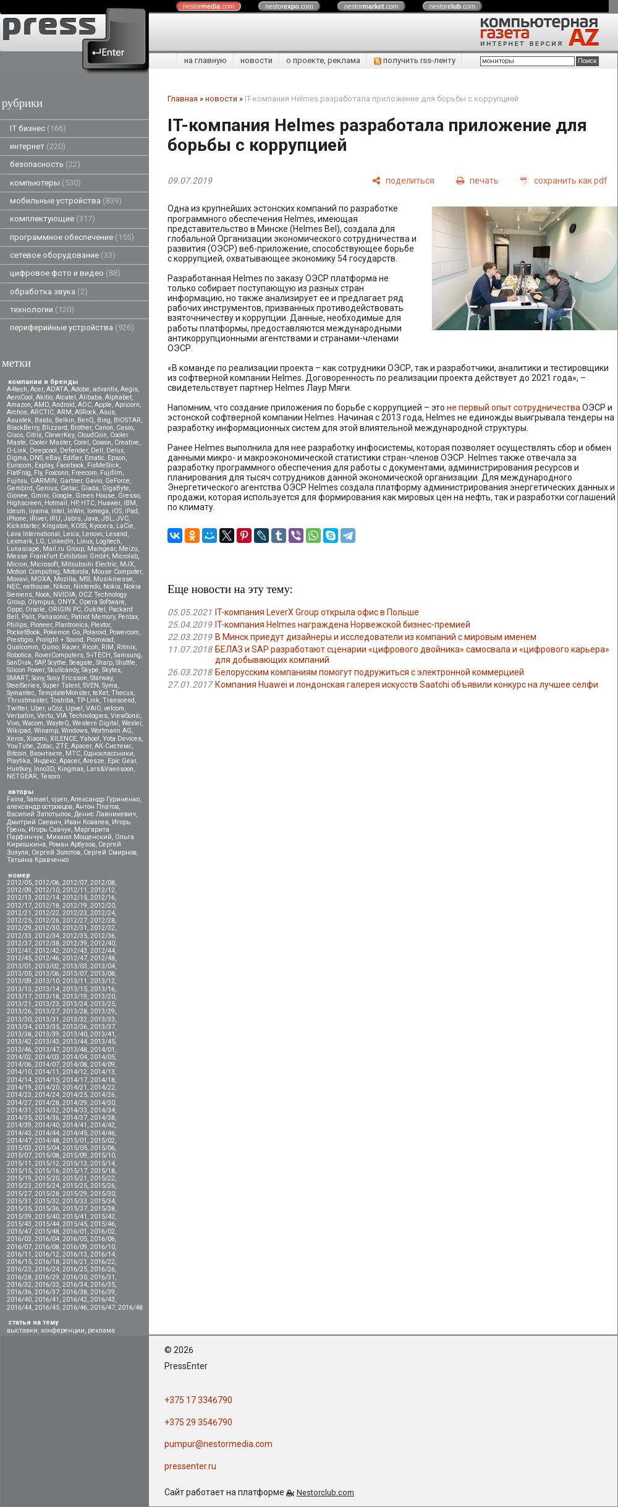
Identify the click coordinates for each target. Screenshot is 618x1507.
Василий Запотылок (39, 814)
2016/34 (74, 1285)
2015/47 (19, 1231)
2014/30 (102, 1103)
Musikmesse (113, 579)
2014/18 (102, 1080)
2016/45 (47, 1308)
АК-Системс (113, 746)
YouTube (20, 746)
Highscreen (24, 503)
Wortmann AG (111, 731)
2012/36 (102, 936)
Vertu (45, 716)
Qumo (50, 647)
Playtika (18, 761)
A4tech (17, 389)
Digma (17, 458)
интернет (38, 146)
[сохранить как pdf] (563, 180)
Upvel (74, 708)
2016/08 (47, 1247)
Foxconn (57, 473)
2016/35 (102, 1285)
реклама (101, 1330)
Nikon (61, 587)
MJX (127, 564)
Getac (69, 488)
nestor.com (209, 6)
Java (91, 518)
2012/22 (47, 913)
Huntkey (19, 769)
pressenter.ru (190, 1466)
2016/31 (102, 1277)
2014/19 (19, 1087)
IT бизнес (38, 128)
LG (40, 541)
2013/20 (102, 997)
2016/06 (102, 1239)
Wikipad (19, 731)
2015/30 (102, 1194)
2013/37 (102, 1027)
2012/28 (102, 920)
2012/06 (47, 883)
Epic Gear (122, 761)
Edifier (72, 458)
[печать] (477, 180)
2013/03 (74, 966)
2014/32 (47, 1110)
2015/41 (74, 1217)
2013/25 (102, 1004)
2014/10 (19, 1072)
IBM (130, 503)
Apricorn (127, 405)
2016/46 (74, 1308)
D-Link (17, 450)
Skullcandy (63, 670)
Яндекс (44, 761)
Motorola (75, 572)
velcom (114, 708)
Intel (57, 511)
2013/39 (47, 1034)
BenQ (85, 420)
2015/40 (47, 1217)
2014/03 (47, 1057)
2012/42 (47, 951)
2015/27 (19, 1194)
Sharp (104, 663)
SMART (17, 678)
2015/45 (74, 1224)
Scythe (57, 663)
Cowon (101, 442)
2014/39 (19, 1125)
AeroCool (20, 397)
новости (256, 60)
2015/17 (74, 1171)
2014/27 (19, 1103)
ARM (64, 412)
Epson (116, 458)
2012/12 (102, 890)
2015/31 (19, 1201)
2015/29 (74, 1194)
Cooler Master (49, 442)
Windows (74, 731)
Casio (124, 428)
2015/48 (47, 1231)
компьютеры (45, 182)
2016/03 (19, 1239)
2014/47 (19, 1141)
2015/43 (19, 1224)
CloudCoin (92, 435)
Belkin (64, 420)
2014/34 (102, 1110)
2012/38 (47, 943)
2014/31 (19, 1110)
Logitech (108, 541)
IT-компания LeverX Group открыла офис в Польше (317, 612)
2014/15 (47, 1080)
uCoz (55, 708)
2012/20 (102, 906)
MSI (84, 579)
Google (62, 496)
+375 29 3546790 (198, 1422)
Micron (17, 564)
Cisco (15, 435)
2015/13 (74, 1163)
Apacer (69, 761)
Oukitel (95, 609)
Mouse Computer (116, 572)
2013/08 (102, 974)
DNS (36, 458)
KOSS (79, 526)
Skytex (111, 670)
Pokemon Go (61, 632)
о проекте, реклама (323, 60)
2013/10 (47, 981)
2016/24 (47, 1269)
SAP (39, 663)
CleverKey (59, 435)
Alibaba (90, 397)
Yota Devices (122, 739)
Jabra (72, 518)
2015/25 (74, 1186)
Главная (182, 98)
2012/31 (74, 928)
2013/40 (74, 1034)
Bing (104, 420)
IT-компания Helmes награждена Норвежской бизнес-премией (342, 625)
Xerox (15, 739)
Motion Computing (33, 572)
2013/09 (19, 981)
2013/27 (47, 1011)
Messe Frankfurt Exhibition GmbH (58, 556)
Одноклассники (108, 753)
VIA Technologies (82, 716)
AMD (41, 405)
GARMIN (43, 481)
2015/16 (47, 1171)
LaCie (124, 526)
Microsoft (44, 564)
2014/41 (74, 1125)
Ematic (94, 458)
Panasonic (53, 617)
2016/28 (19, 1277)
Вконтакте (46, 753)
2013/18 (47, 997)
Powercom (124, 632)
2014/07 (47, 1065)
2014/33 (74, 1110)
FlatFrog (19, 473)
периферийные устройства (72, 327)
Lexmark (20, 541)
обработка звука (49, 291)
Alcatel (66, 397)
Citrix (33, 435)
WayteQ (57, 723)
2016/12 (47, 1254)
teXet (100, 693)
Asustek (19, 420)
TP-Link (88, 700)
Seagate (81, 663)
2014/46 (102, 1133)
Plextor (100, 625)
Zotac (44, 746)
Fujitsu (17, 481)
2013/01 (19, 966)
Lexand (116, 534)
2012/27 (74, 920)
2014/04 (74, 1057)
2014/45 (74, 1133)
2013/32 (74, 1019)
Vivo (13, 723)
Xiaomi (37, 739)
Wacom (32, 723)
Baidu (43, 420)
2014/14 (19, 1080)
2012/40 (102, 943)
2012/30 (47, 928)
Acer (36, 389)
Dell (97, 450)
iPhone (17, 518)
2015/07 (19, 1155)
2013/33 (102, 1019)
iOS (117, 511)
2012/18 (47, 906)
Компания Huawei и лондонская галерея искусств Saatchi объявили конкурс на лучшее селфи (406, 684)
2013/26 (19, 1011)
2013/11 (74, 981)
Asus (107, 412)
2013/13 (19, 989)
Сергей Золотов (56, 852)
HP (74, 503)
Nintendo (87, 587)
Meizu (128, 549)
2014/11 (47, 1072)
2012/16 (102, 898)
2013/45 (102, 1042)
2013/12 (102, 981)
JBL (107, 518)
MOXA (41, 579)
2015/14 (102, 1163)
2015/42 (102, 1217)
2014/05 (102, 1057)
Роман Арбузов (72, 844)
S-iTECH (99, 655)
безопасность (45, 164)
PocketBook (23, 632)
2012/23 (74, 913)
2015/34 (102, 1201)
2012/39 (74, 943)
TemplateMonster (64, 693)
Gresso (129, 496)
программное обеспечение (72, 237)
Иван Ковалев (86, 822)
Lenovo (92, 534)
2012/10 (47, 890)
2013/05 (19, 974)
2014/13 (102, 1072)
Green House (95, 496)
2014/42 (102, 1125)
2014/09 (102, 1065)
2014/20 (47, 1087)
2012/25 (19, 920)
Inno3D (44, 769)
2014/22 (102, 1087)
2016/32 (19, 1285)
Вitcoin (17, 753)
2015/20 (47, 1178)
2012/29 (19, 928)
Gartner (71, 481)
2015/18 (102, 1171)
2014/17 (74, 1080)
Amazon (19, 405)
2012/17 (19, 906)
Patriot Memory (93, 617)
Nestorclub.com (325, 1492)
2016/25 (74, 1269)
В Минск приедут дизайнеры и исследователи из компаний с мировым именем (375, 637)
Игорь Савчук (49, 830)
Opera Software (102, 602)
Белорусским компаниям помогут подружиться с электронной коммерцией (369, 672)
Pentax (128, 617)
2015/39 (19, 1217)
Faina (15, 799)
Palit (28, 617)
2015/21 (74, 1178)
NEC (13, 587)
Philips (17, 625)
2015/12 (47, 1163)
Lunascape (23, 549)
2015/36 (47, 1209)
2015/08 (47, 1155)
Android (63, 405)
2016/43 (102, 1300)
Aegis (129, 389)
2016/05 (74, 1239)
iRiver (38, 518)
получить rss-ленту (414, 60)
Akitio (44, 397)
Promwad (100, 640)
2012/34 (47, 936)
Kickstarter (23, 526)
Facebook (70, 465)
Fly (38, 473)
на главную (205, 60)
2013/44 (74, 1042)
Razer (70, 647)
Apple (103, 405)
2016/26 (102, 1269)
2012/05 (19, 883)
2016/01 (74, 1231)
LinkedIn (61, 541)
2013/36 (74, 1027)
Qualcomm (22, 647)
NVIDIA (64, 595)
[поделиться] (403, 180)
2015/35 (19, 1209)
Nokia (112, 587)
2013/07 (74, 974)
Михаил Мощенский (79, 837)
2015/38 (102, 1209)
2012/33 (19, 936)
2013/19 (74, 997)
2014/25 (74, 1095)
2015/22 (102, 1178)
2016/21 (74, 1262)
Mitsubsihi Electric (89, 564)
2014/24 (47, 1095)
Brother (80, 428)
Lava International (33, 534)
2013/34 (19, 1027)
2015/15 (19, 1171)
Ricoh (90, 647)
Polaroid (94, 632)
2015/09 (74, 1155)
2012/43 (74, 951)
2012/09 (19, 890)
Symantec (21, 693)
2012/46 (47, 958)
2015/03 (19, 1148)
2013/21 (19, 1004)
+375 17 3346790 (198, 1400)
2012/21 (19, 913)
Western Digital (95, 723)
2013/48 (74, 1050)
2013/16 (102, 989)
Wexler (132, 723)
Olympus (41, 602)
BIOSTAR (127, 420)
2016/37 (47, 1292)
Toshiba (62, 700)
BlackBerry (23, 428)
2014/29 (74, 1103)
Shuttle (125, 663)
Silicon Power (25, 670)
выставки (22, 1330)
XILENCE (63, 739)
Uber (37, 708)
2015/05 (74, 1148)
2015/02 (102, 1141)
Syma (109, 685)
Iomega (98, 511)
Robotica (19, 655)
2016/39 (102, 1292)
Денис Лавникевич (105, 814)
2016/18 (47, 1262)
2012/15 (74, 898)
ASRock (85, 412)
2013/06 (47, 974)
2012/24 (102, 913)
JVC (122, 518)
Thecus (122, 693)
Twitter (17, 708)
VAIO (93, 708)
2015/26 (102, 1186)
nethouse (36, 587)
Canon (104, 428)
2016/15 (19, 1262)
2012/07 (74, 883)
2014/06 (19, 1065)
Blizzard (54, 428)
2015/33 (74, 1201)
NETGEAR (22, 776)
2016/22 (102, 1262)
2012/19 (74, 906)
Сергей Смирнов (110, 852)
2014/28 (47, 1103)
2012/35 (74, 936)
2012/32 (102, 928)
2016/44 (19, 1308)
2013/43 (47, 1042)
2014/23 (19, 1095)
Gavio (93, 481)
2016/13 (74, 1254)
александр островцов (39, 807)
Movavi (17, 579)
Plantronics (71, 625)
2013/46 (19, 1050)
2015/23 (19, 1186)
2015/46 (102, 1224)
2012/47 (74, 958)
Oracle (35, 609)
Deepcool (43, 450)
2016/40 (19, 1300)
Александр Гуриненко (105, 799)
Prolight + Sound (59, 640)
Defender (74, 450)
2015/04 (47, 1148)
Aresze (93, 761)
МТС (73, 753)
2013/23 (47, 1004)
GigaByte (115, 488)
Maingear (101, 549)
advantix (105, 389)
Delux (115, 450)
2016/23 (19, 1269)
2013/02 (47, 966)
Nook (42, 595)
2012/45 (19, 958)
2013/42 (19, 1042)
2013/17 (19, 997)
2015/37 (74, 1209)
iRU (55, 518)
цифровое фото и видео (65, 273)
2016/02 (102, 1231)
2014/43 (19, 1133)
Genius (46, 488)
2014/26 (102, 1095)
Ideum (16, 511)
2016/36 (19, 1292)
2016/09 (74, 1247)
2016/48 (130, 1308)
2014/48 (47, 1141)
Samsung (127, 655)
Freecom (84, 473)
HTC (88, 503)
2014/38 (102, 1118)
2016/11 (19, 1254)
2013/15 (74, 989)
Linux (85, 541)
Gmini (40, 496)
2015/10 (102, 1155)
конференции (63, 1330)
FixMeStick (103, 465)
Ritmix (126, 647)
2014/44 (47, 1133)
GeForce (117, 481)
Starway (101, 678)
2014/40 (47, 1125)
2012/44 (102, 951)
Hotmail (55, 503)
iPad (131, 511)
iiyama (38, 511)
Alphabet (118, 397)
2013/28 (74, 1011)
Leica (71, 534)
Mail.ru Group (63, 549)
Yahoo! (89, 739)
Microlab (125, 556)
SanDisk (19, 663)
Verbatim (20, 716)
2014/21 (74, 1087)
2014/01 (102, 1050)
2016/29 (47, 1277)
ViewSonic (125, 716)
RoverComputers (59, 655)
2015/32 (47, 1201)
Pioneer (41, 625)
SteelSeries (23, 685)
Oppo (14, 609)
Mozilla (65, 579)
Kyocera (101, 526)
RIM (107, 647)
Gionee (17, 496)
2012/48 (102, 958)
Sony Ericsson (67, 678)
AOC (84, 405)
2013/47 (47, 1050)
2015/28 (47, 1194)
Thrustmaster (27, 700)
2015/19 (19, 1178)
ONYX (66, 602)
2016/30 (74, 1277)
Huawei (109, 503)
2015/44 (47, 1224)
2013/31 (47, 1019)
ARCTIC (42, 412)
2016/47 (102, 1308)
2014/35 (19, 1118)
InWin (75, 511)
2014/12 (74, 1072)
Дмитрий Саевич (34, 822)
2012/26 (47, 920)
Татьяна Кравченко (38, 860)
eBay (53, 458)
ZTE (62, 746)
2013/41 (102, 1034)
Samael (37, 799)
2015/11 (19, 1163)
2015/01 (74, 1141)
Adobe (80, 389)
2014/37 (74, 1118)
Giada (90, 488)
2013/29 (102, 1011)
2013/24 (74, 1004)
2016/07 (19, 1247)
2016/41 (47, 1300)
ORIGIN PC (64, 609)
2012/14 (47, 898)
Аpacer (81, 746)
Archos (17, 412)
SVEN (91, 685)
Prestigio (20, 640)
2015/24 (47, 1186)
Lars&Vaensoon (110, 769)
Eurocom (19, 465)
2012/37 (19, 943)
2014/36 (47, 1118)
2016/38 (74, 1292)
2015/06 (102, 1148)
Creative (126, 442)
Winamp (46, 731)
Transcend (119, 700)
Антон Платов (97, 807)
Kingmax (70, 769)
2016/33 (47, 1285)
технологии (42, 309)
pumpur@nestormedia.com (218, 1444)
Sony (38, 678)
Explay (44, 465)
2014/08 (74, 1065)
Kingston (55, 526)
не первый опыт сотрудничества (513, 407)
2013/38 (19, 1034)
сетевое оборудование (63, 255)
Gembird (20, 488)
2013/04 (102, 966)
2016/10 (102, 1247)
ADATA (57, 389)
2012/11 (74, 890)
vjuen (59, 799)
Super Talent (61, 685)
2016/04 (47, 1239)
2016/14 (102, 1254)
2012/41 (19, 951)
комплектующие (52, 218)
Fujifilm (111, 473)
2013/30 (19, 1019)
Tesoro (50, 776)
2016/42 (74, 1300)
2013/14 (47, 989)
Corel (81, 442)
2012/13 (19, 898)
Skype (90, 670)
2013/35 (47, 1027)
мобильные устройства (66, 200)
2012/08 (102, 883)
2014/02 (19, 1057)
